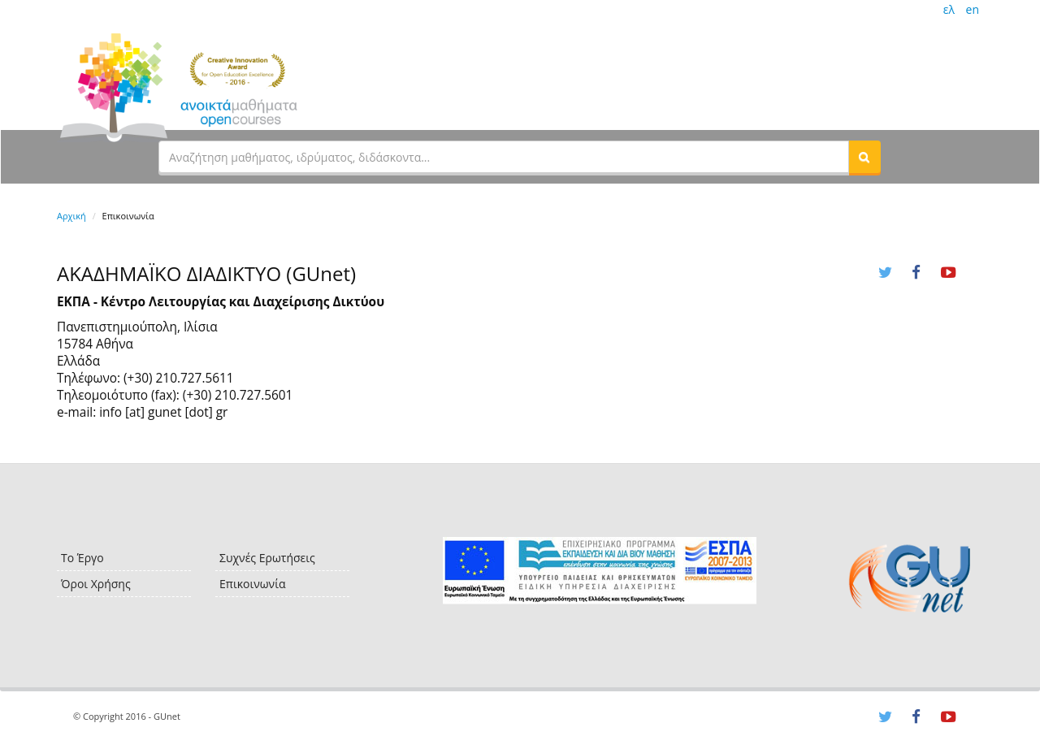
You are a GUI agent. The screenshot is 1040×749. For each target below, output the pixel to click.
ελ (949, 9)
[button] (864, 157)
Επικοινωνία (252, 583)
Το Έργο (82, 557)
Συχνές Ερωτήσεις (267, 557)
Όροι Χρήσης (96, 583)
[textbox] (503, 157)
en (972, 9)
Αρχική (71, 216)
